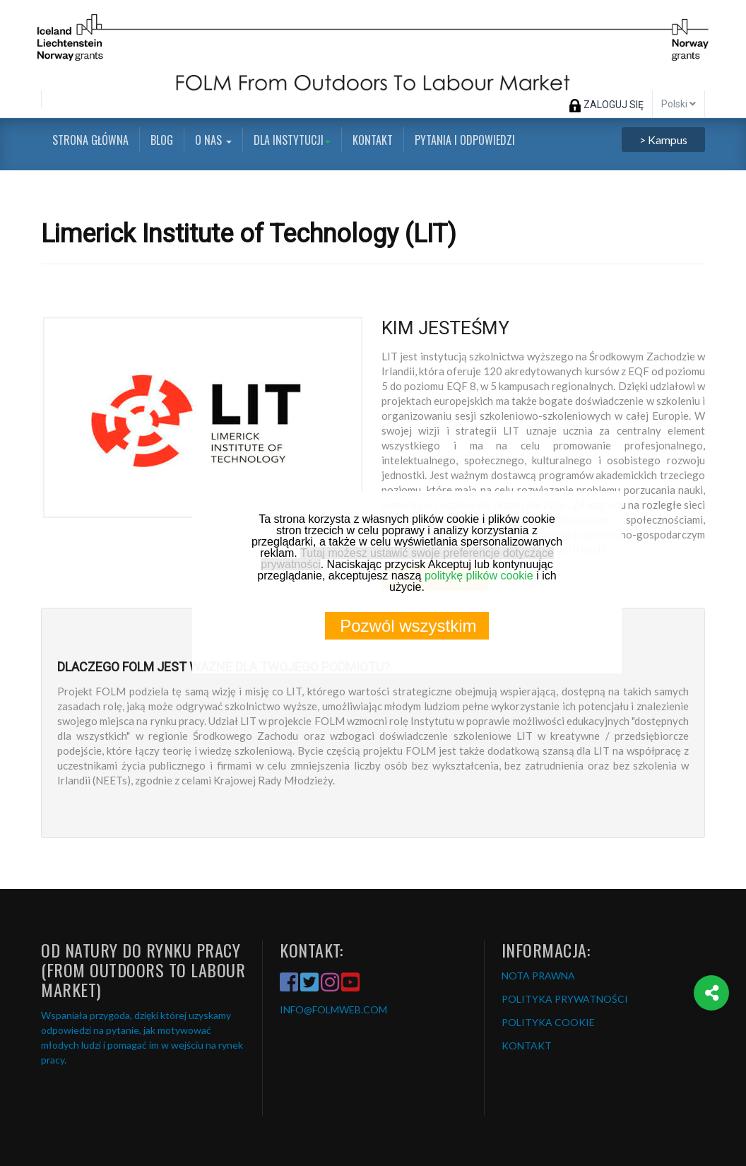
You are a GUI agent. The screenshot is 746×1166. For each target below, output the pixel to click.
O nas (213, 139)
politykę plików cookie (479, 576)
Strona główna (90, 139)
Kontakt (373, 139)
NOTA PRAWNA (538, 976)
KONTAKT (527, 1046)
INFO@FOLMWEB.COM (333, 1009)
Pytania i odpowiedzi (465, 139)
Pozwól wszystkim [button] (408, 625)
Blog (161, 139)
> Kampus (663, 139)
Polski (678, 104)
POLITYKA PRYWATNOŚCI (565, 999)
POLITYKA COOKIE (548, 1022)
